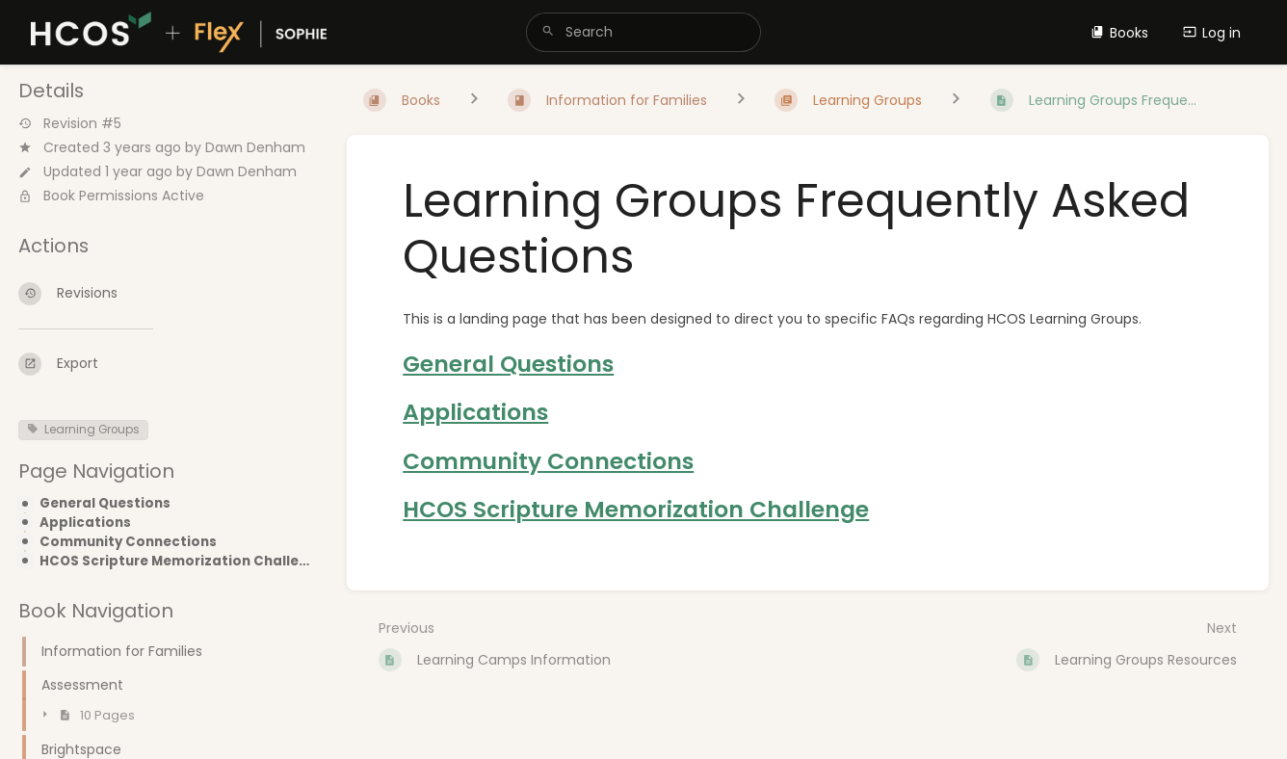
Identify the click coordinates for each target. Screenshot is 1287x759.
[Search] (548, 32)
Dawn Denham (255, 147)
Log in (1212, 32)
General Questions (105, 503)
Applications (85, 523)
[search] (644, 32)
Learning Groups (83, 429)
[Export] (167, 364)
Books (1119, 32)
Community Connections (128, 542)
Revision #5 (69, 124)
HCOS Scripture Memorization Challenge (177, 561)
